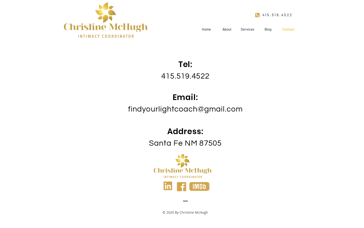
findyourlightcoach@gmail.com (185, 109)
